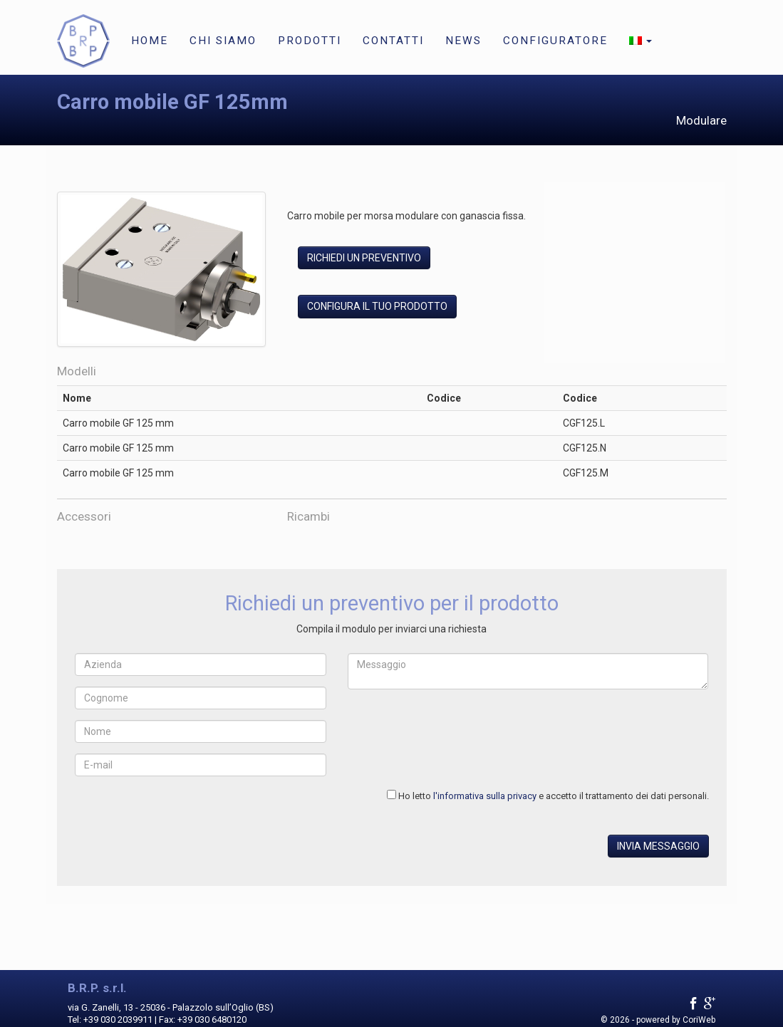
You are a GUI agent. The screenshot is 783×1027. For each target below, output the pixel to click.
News (463, 40)
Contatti (393, 40)
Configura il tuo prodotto (377, 306)
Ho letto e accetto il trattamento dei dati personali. (553, 796)
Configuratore (555, 40)
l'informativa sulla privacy (484, 796)
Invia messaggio (658, 846)
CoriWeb (699, 1020)
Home (149, 40)
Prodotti (309, 40)
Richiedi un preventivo (364, 258)
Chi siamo (223, 40)
